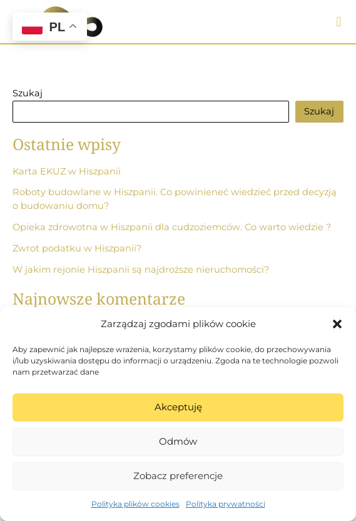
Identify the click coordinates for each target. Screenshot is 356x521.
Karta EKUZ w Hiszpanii (67, 171)
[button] (337, 324)
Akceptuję (178, 407)
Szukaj (28, 93)
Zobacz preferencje (178, 476)
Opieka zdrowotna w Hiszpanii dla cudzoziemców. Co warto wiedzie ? (172, 227)
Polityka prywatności (225, 503)
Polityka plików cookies (135, 503)
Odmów (178, 441)
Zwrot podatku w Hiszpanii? (77, 248)
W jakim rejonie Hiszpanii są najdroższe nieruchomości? (141, 269)
